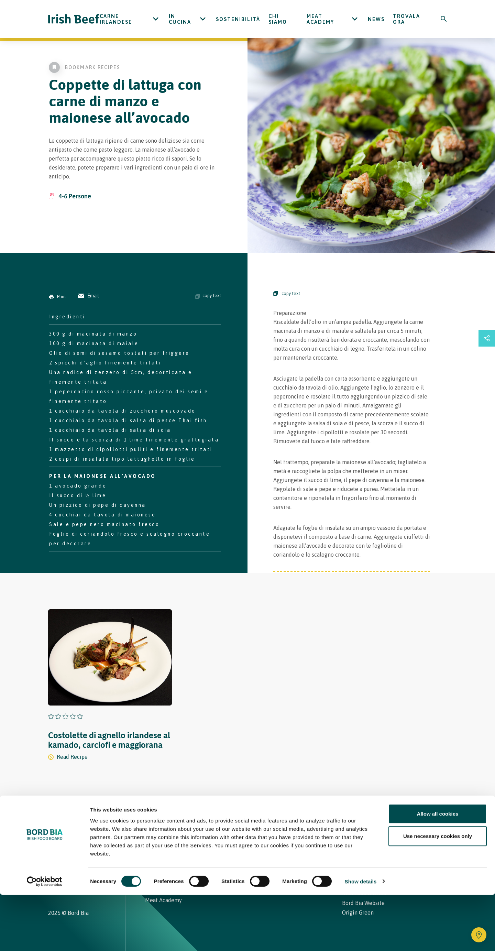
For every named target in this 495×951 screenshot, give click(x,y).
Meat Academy (320, 19)
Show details (361, 937)
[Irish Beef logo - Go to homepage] (74, 19)
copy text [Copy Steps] (286, 293)
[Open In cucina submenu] (203, 18)
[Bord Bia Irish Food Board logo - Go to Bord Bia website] (75, 831)
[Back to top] (444, 826)
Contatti (294, 826)
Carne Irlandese (116, 19)
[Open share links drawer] (486, 338)
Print (57, 296)
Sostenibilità (238, 19)
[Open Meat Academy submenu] (355, 18)
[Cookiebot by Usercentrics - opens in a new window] (44, 937)
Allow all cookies (438, 870)
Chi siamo (277, 19)
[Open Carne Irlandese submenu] (156, 18)
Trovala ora (406, 19)
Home (154, 826)
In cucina (180, 19)
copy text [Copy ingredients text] (208, 295)
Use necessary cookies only (437, 892)
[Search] (444, 19)
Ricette (187, 826)
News (376, 19)
